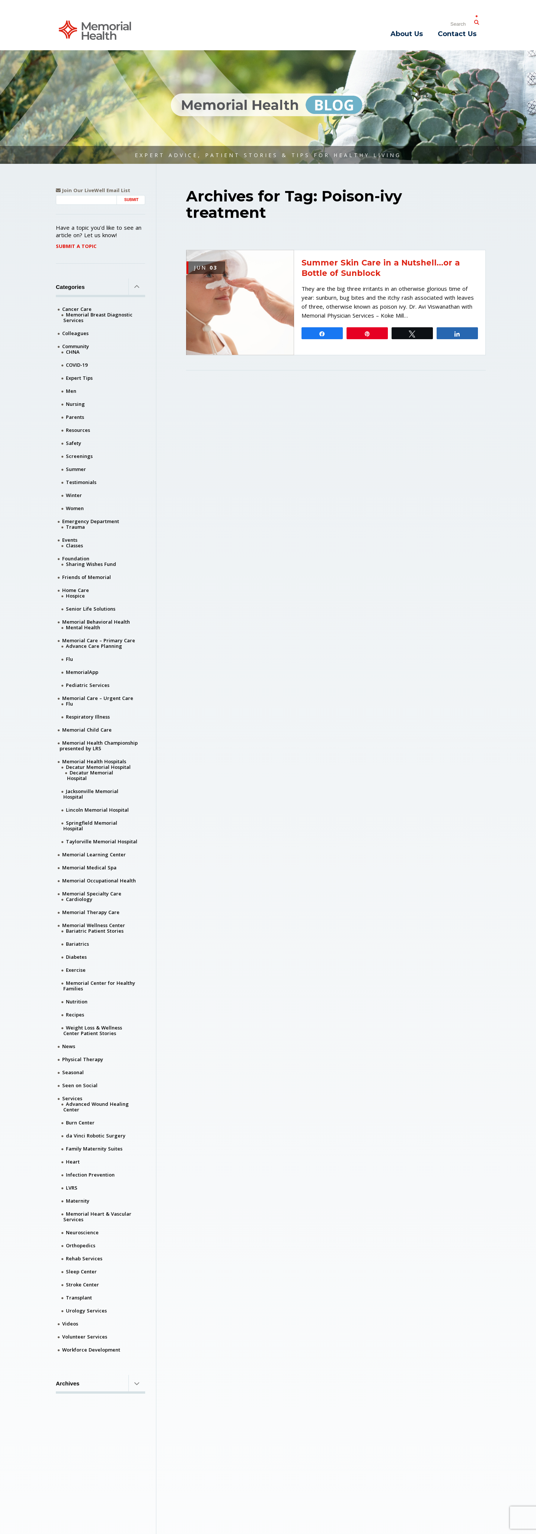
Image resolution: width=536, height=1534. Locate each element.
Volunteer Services (84, 1336)
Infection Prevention (90, 1174)
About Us (406, 34)
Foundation (75, 558)
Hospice (75, 595)
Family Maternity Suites (94, 1148)
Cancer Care (77, 309)
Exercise (76, 970)
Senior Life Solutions (90, 608)
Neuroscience (82, 1232)
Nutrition (76, 1001)
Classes (74, 545)
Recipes (75, 1014)
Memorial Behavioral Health (96, 621)
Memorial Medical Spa (89, 867)
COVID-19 (76, 365)
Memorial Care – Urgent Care (97, 698)
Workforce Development (91, 1349)
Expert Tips (79, 378)
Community (75, 346)
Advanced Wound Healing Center (96, 1107)
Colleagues (75, 333)
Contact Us (457, 34)
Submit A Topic (76, 246)
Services (72, 1098)
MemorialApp (82, 672)
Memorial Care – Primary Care (98, 640)
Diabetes (76, 957)
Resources (78, 430)
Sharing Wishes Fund (91, 564)
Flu (69, 659)
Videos (70, 1323)
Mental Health (83, 627)
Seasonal (73, 1072)
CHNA (73, 352)
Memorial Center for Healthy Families (99, 986)
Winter (74, 495)
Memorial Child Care (87, 729)
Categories (100, 287)
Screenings (79, 456)
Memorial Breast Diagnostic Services (98, 317)
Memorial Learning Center (94, 854)
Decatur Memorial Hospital (98, 767)
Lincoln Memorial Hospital (97, 809)
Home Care (75, 590)
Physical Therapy (82, 1059)
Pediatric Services (87, 685)
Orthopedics (80, 1245)
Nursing (75, 404)
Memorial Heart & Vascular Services (97, 1216)
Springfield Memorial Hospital (90, 825)
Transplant (79, 1297)
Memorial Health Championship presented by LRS (99, 745)
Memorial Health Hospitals (94, 761)
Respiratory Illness (88, 716)
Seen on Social (80, 1085)
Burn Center (80, 1122)
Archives (100, 1383)
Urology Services (86, 1310)
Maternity (77, 1200)
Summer (76, 469)
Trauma (75, 526)
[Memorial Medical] (95, 29)
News (68, 1046)
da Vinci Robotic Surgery (95, 1135)
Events (69, 540)
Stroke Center (82, 1284)
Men (71, 391)
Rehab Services (84, 1258)
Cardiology (79, 899)
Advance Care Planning (94, 646)
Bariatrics (77, 944)
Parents (75, 417)
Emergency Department (90, 521)
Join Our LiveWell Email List (93, 190)
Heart (73, 1161)
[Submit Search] (476, 21)
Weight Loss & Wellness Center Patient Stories (92, 1030)
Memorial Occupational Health (99, 880)
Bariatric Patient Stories (95, 930)
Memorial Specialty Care (91, 893)
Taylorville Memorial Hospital (101, 841)
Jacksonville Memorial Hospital (90, 794)
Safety (73, 443)
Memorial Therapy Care (90, 912)
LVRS (71, 1187)
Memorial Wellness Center (93, 925)
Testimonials (81, 482)
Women (75, 508)
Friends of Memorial (86, 577)
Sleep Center (81, 1271)
